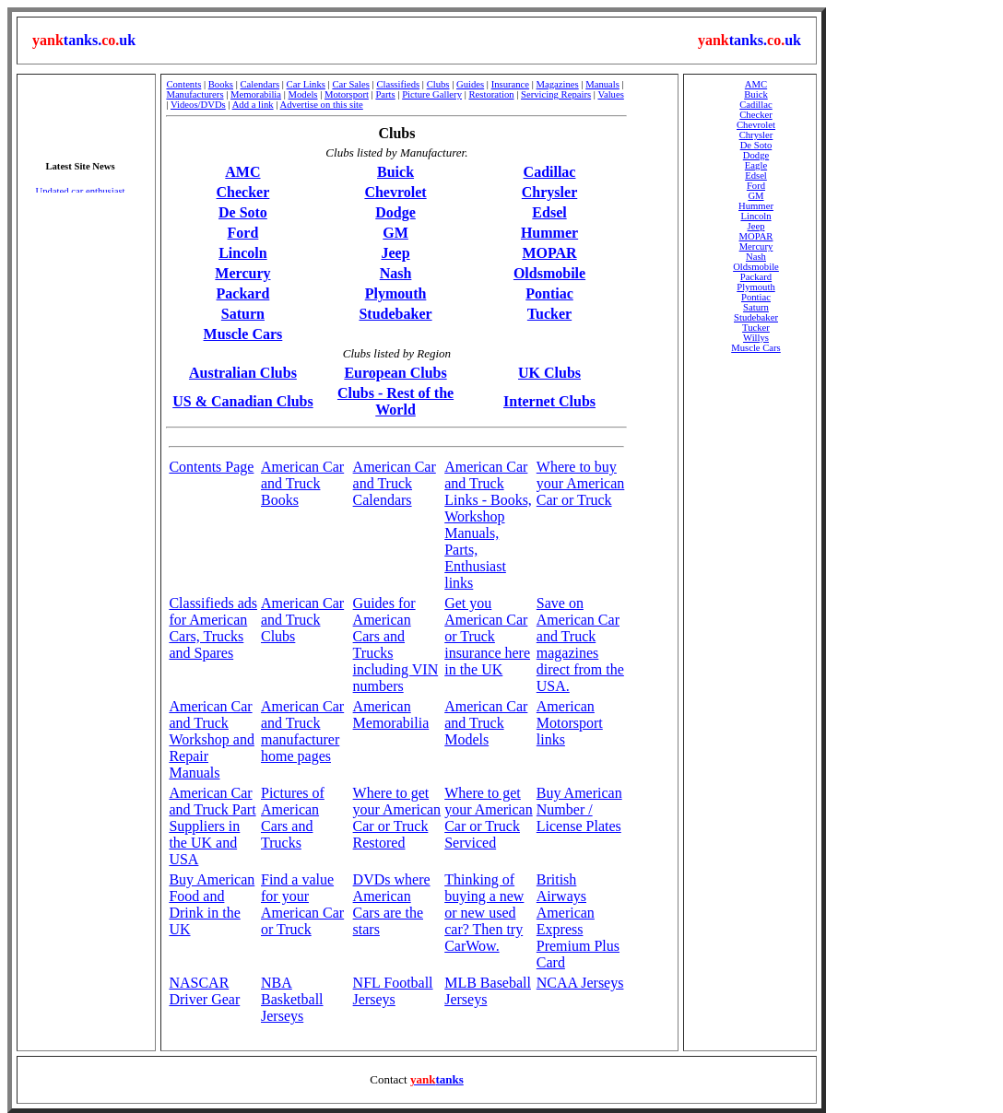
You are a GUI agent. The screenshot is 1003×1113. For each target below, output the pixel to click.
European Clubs (395, 373)
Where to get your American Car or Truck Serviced (488, 817)
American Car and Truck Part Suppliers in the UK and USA (212, 826)
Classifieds (397, 84)
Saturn (243, 314)
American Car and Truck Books (302, 483)
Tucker (549, 314)
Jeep (395, 253)
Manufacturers (194, 94)
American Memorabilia (391, 714)
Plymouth (396, 293)
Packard (243, 293)
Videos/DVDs (198, 105)
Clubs (438, 84)
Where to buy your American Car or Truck (581, 483)
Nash (396, 273)
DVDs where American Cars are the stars (392, 904)
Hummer (549, 232)
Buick (395, 172)
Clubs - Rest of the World (395, 401)
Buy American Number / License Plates (579, 809)
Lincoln (242, 253)
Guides (470, 84)
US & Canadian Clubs (242, 401)
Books (220, 84)
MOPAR (549, 253)
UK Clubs (549, 373)
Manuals (602, 84)
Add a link (253, 105)
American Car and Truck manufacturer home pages (302, 731)
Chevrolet (395, 192)
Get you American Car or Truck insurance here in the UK (487, 636)
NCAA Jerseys (580, 982)
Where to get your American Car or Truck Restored (397, 817)
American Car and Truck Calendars (394, 483)
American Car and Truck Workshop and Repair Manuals (211, 739)
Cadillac (550, 172)
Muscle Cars (243, 334)
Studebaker (395, 314)
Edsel (549, 212)
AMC (242, 172)
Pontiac (549, 293)
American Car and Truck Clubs (302, 619)
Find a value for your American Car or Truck (302, 904)
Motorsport (346, 94)
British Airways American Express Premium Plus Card (578, 921)
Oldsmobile (549, 273)
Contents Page (211, 466)
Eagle (756, 165)
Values (610, 94)
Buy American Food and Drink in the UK (211, 904)
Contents (183, 84)
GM (395, 232)
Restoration (490, 94)
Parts (385, 94)
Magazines (558, 84)
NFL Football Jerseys (393, 991)
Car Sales (351, 84)
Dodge (395, 212)
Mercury (242, 273)
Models (303, 94)
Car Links (306, 84)
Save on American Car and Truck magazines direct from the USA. (580, 644)
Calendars (259, 84)
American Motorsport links (570, 722)
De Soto (242, 212)
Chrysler (549, 192)
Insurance (510, 84)
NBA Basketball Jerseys (292, 999)
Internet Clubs (549, 401)
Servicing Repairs (556, 94)
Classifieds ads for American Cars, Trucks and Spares (213, 628)
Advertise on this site (321, 105)
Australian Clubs (243, 373)
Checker (243, 192)
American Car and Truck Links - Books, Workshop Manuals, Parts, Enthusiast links (488, 525)
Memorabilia (255, 94)
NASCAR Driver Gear (204, 991)
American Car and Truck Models (485, 722)
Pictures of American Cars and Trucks (292, 817)
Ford (243, 232)
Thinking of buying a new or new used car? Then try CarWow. (484, 913)
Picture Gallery (432, 94)
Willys (756, 338)
